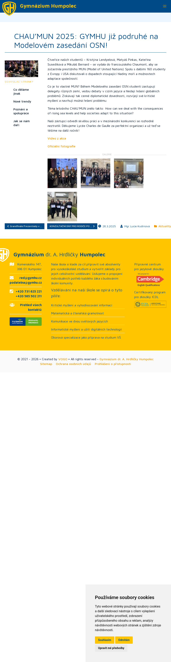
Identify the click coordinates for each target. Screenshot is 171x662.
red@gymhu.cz (30, 278)
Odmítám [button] (124, 640)
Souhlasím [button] (104, 640)
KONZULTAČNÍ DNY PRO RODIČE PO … (72, 226)
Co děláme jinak (21, 91)
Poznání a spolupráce (21, 111)
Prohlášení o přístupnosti (113, 364)
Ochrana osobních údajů (73, 364)
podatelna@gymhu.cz (26, 282)
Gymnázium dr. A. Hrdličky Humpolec (126, 359)
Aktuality (162, 226)
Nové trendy (22, 101)
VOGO (62, 359)
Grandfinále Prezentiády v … (24, 226)
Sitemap (46, 364)
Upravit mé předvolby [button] (111, 648)
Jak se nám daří (21, 123)
